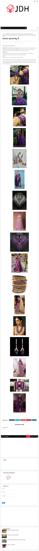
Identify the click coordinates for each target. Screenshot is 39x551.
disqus (31, 438)
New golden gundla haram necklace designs (16, 541)
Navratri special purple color (12, 36)
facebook (35, 438)
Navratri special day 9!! (22, 35)
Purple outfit (27, 36)
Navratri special (15, 35)
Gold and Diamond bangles (13, 537)
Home (4, 35)
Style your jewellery (11, 546)
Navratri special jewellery (30, 43)
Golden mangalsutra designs (13, 532)
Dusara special (8, 35)
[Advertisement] (19, 18)
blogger (26, 438)
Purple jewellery (21, 36)
